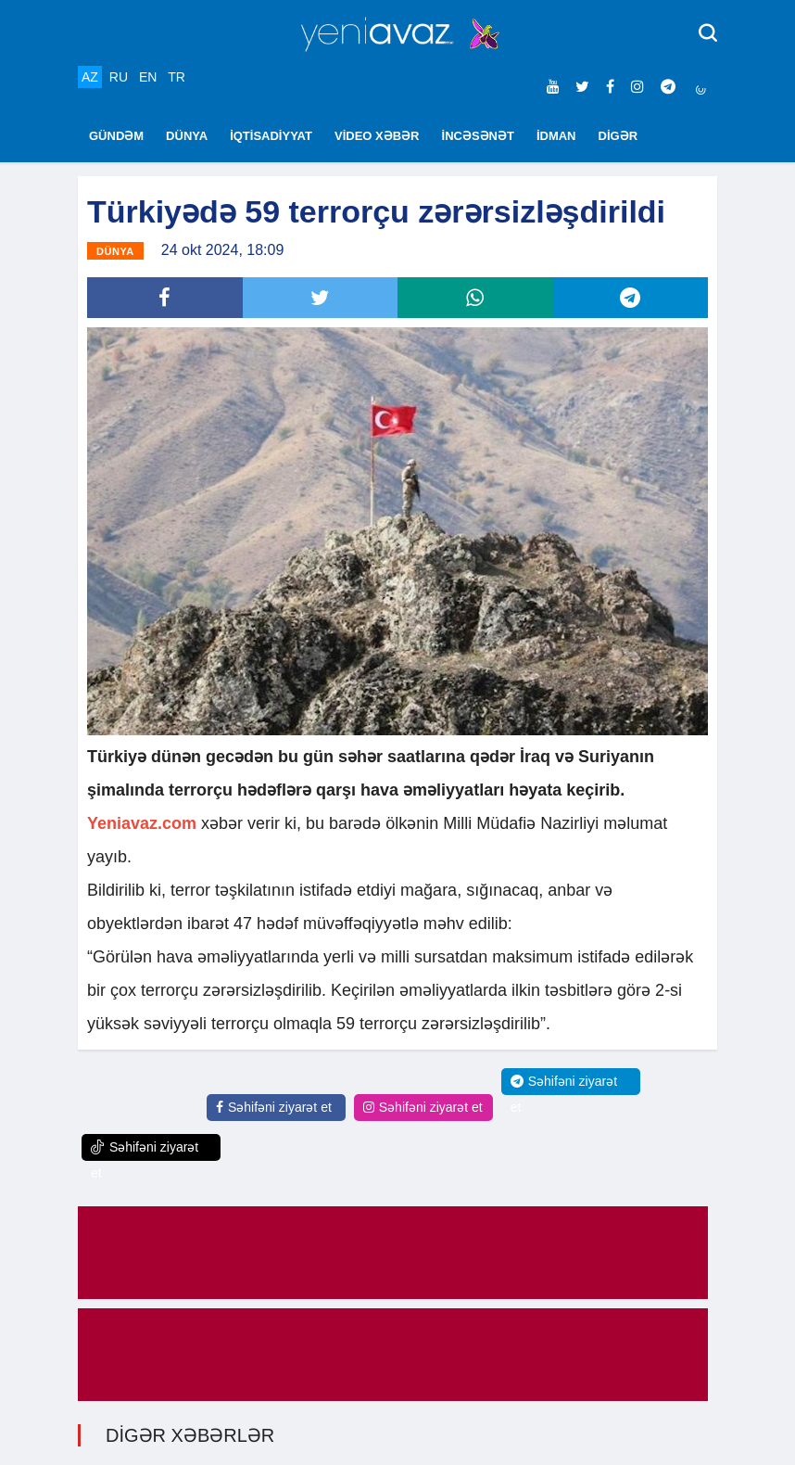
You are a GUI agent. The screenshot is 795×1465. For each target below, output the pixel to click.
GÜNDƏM (116, 136)
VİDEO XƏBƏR (377, 136)
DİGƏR (618, 136)
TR (176, 77)
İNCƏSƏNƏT (478, 136)
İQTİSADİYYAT (271, 136)
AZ (90, 77)
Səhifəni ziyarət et (274, 1107)
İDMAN (556, 136)
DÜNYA (187, 136)
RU (118, 77)
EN (148, 77)
